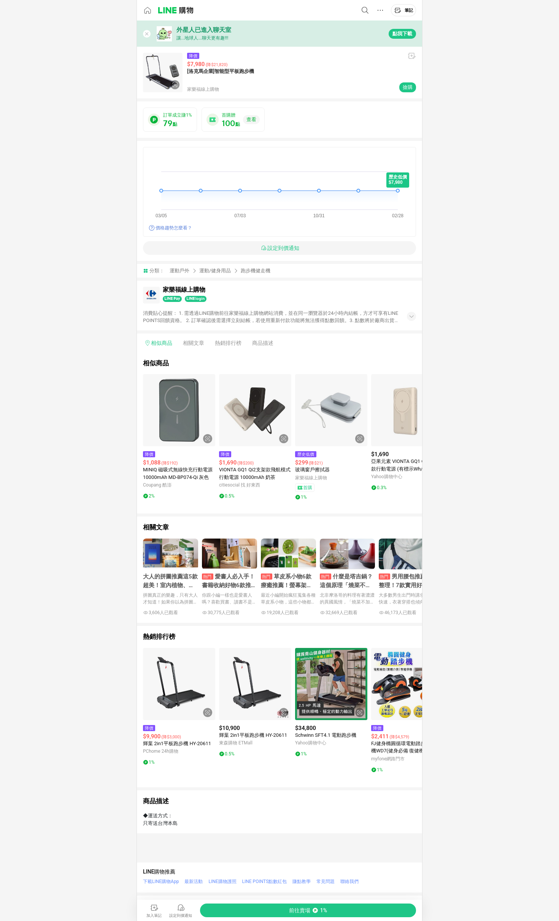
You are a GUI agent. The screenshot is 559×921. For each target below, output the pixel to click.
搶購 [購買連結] (408, 87)
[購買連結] (308, 910)
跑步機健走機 (255, 270)
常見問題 (325, 881)
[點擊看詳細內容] (179, 410)
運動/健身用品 (215, 270)
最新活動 (193, 881)
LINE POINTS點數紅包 (264, 881)
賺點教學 (301, 881)
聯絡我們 (349, 881)
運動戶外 (179, 270)
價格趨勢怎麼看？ (174, 228)
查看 (251, 119)
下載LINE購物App (161, 881)
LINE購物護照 (222, 881)
